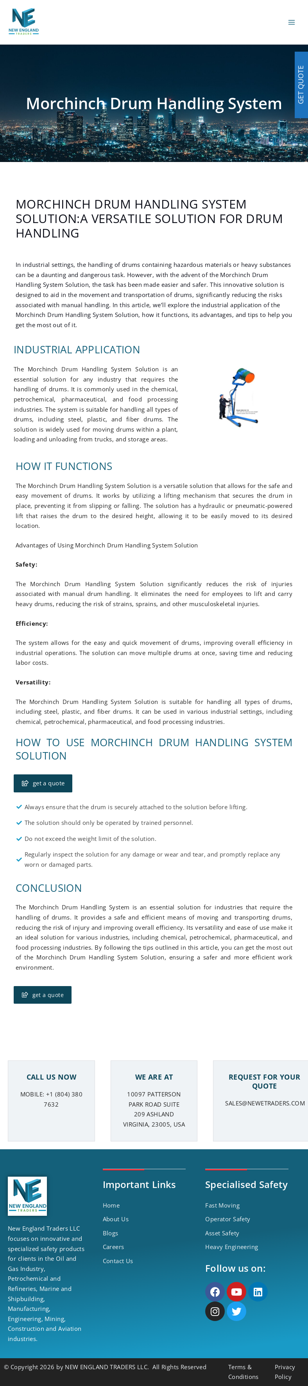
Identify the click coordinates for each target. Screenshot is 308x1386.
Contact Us (118, 1261)
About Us (116, 1219)
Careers (113, 1247)
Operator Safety (227, 1219)
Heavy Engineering (231, 1247)
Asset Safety (222, 1233)
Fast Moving (222, 1205)
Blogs (110, 1233)
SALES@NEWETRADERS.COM (265, 1103)
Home (111, 1205)
